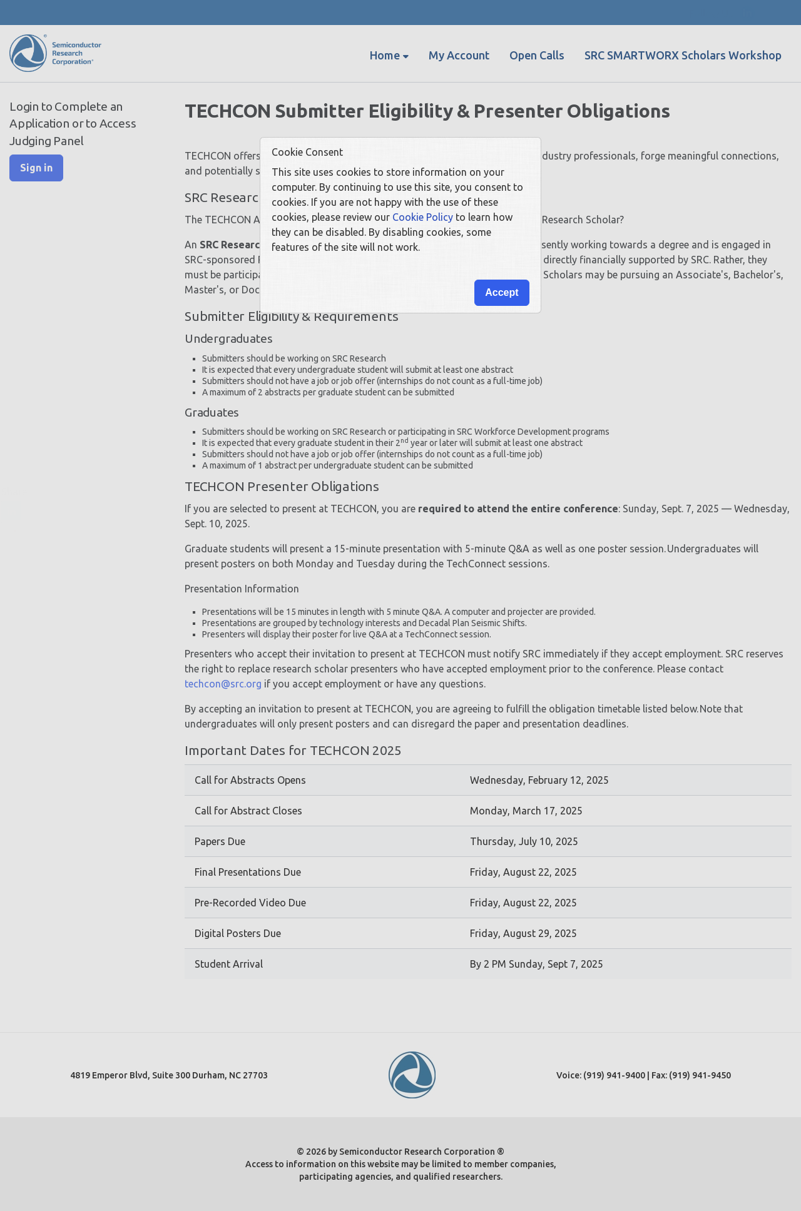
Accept (501, 292)
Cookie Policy (422, 217)
